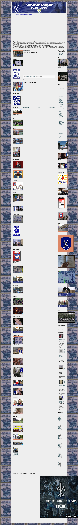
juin (58, 435)
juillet (59, 434)
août (58, 447)
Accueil (39, 107)
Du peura (60, 124)
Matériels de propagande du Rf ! (62, 103)
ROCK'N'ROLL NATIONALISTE (61, 104)
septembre (59, 421)
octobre (59, 420)
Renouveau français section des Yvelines (61, 96)
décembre (59, 418)
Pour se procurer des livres (61, 121)
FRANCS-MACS (61, 126)
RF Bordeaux (61, 116)
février (59, 416)
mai (58, 436)
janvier (59, 417)
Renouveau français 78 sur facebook (61, 53)
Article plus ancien (52, 107)
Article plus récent (26, 107)
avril (58, 437)
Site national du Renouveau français (61, 113)
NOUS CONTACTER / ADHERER (61, 98)
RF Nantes (60, 115)
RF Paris (60, 117)
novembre (59, 419)
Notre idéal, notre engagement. (61, 90)
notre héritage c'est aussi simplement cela (62, 137)
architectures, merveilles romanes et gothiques (62, 134)
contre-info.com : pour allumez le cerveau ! (61, 111)
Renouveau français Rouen (61, 119)
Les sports (60, 125)
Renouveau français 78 (16, 454)
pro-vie (60, 132)
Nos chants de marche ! (61, 106)
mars (59, 425)
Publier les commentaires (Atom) (32, 109)
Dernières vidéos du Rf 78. (61, 88)
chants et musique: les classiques (62, 108)
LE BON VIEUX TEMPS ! (61, 123)
